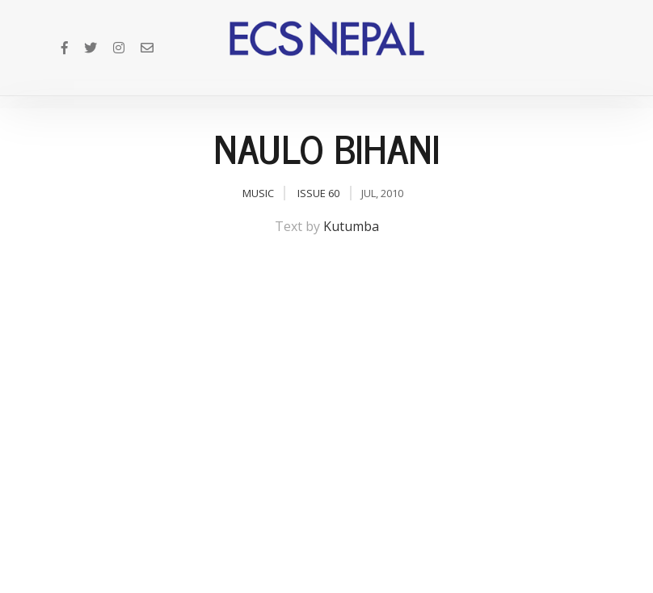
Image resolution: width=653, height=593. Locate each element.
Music (258, 193)
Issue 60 (318, 193)
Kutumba (351, 226)
